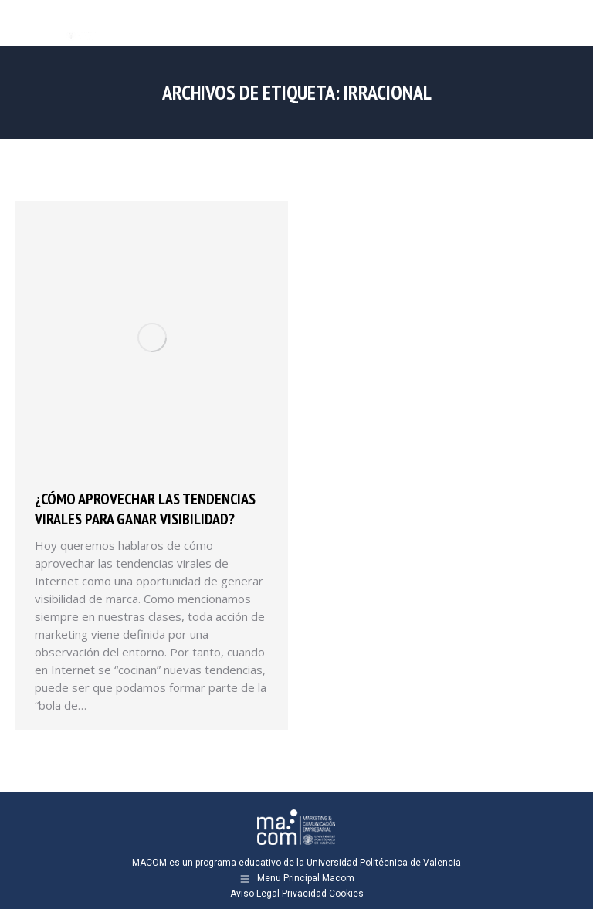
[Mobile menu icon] (568, 23)
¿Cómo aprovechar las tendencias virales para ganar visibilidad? (145, 509)
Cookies (346, 893)
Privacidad (304, 893)
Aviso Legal (255, 893)
